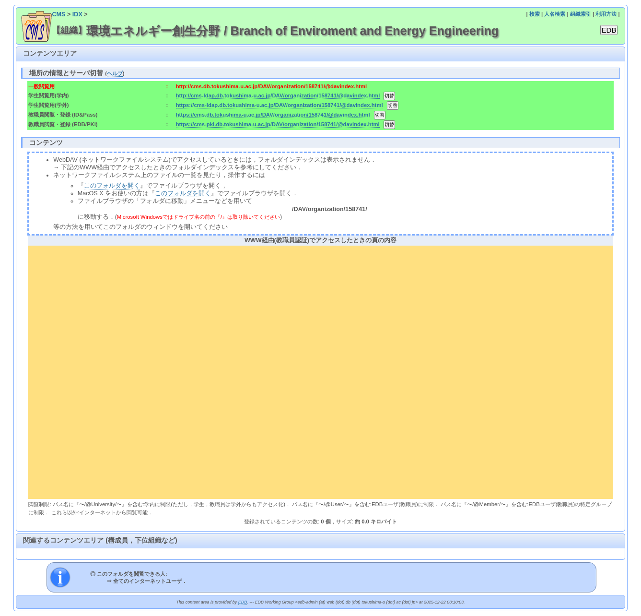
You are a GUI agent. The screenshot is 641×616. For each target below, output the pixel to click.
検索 (534, 14)
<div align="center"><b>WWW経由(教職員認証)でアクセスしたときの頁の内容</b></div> (320, 371)
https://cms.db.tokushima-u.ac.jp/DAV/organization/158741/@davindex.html (273, 115)
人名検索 (554, 14)
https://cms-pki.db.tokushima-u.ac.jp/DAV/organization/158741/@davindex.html (278, 124)
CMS (58, 14)
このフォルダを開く (112, 185)
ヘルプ (115, 73)
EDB (242, 602)
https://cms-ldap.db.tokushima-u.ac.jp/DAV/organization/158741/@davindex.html (279, 105)
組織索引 (580, 14)
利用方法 (606, 14)
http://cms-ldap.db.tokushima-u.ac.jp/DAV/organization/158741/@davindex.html (278, 95)
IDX (77, 14)
